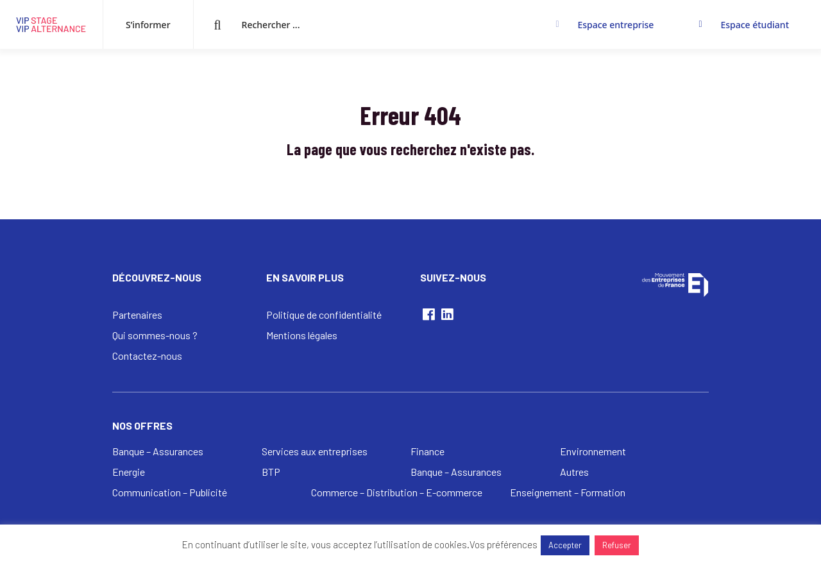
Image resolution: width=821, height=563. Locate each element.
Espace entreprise (615, 25)
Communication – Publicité (169, 492)
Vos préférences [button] (503, 544)
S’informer (148, 25)
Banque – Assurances (157, 451)
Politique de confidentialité (324, 314)
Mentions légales (301, 335)
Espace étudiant (754, 25)
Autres (574, 472)
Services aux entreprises (315, 451)
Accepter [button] (565, 545)
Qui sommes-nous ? (155, 335)
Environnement (593, 451)
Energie (128, 472)
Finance (427, 451)
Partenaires (137, 314)
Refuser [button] (616, 545)
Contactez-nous (147, 355)
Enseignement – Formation (567, 492)
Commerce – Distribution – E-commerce (396, 492)
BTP (271, 472)
